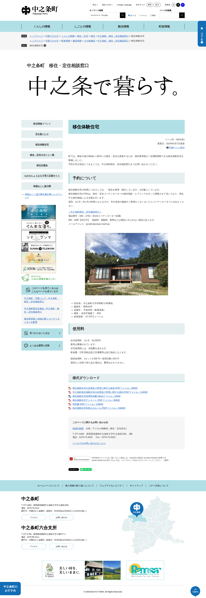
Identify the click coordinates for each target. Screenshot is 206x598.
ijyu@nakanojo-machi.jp (98, 224)
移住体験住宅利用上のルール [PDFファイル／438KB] (99, 408)
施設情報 (77, 41)
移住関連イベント (42, 124)
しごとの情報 (82, 26)
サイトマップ (136, 486)
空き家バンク (42, 134)
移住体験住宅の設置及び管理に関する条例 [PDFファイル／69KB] (105, 388)
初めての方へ (107, 5)
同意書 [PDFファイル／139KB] (88, 404)
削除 (45, 45)
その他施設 (89, 41)
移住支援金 (42, 165)
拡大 (157, 5)
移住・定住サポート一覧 (42, 155)
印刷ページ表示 (177, 147)
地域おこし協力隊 (42, 186)
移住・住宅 (82, 36)
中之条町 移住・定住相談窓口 (113, 36)
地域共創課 (78, 428)
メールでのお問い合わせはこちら (89, 443)
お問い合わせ (61, 517)
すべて (133, 15)
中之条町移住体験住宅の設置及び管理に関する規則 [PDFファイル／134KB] (110, 392)
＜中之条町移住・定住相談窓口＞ (85, 212)
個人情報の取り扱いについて (79, 486)
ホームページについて (48, 486)
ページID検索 (165, 10)
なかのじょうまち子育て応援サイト (42, 176)
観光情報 (123, 26)
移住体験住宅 (36, 45)
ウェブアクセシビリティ (112, 486)
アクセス (34, 517)
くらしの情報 (42, 26)
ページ (144, 15)
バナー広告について (159, 486)
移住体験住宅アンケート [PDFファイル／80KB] (96, 400)
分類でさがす (52, 36)
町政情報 (164, 26)
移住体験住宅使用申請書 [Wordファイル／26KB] (96, 396)
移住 (93, 36)
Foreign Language (124, 5)
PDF (154, 15)
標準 (149, 5)
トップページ (36, 36)
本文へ (95, 5)
